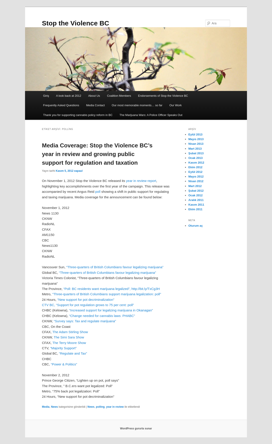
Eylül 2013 (195, 134)
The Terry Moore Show (69, 343)
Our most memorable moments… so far (137, 105)
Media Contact (95, 105)
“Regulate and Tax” (73, 353)
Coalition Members (119, 95)
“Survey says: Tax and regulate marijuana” (85, 321)
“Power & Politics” (63, 364)
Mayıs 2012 (196, 176)
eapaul (78, 170)
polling (100, 406)
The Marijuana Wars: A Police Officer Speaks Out (151, 115)
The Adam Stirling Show (69, 332)
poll (98, 191)
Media (45, 406)
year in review (115, 406)
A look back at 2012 (68, 95)
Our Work (175, 105)
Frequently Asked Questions (61, 105)
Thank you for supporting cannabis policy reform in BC (77, 115)
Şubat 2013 (196, 153)
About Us (94, 95)
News (54, 406)
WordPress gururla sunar (136, 428)
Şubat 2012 (196, 190)
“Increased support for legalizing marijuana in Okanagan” (111, 310)
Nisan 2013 (195, 143)
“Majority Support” (63, 348)
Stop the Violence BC (75, 23)
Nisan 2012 (195, 181)
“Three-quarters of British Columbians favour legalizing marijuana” (115, 267)
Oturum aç (195, 225)
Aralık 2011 (196, 200)
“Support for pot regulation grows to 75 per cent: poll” (95, 305)
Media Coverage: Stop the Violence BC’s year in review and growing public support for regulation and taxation (97, 154)
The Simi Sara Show (69, 337)
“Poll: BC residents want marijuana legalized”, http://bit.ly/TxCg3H (111, 289)
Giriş (46, 95)
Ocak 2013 (195, 158)
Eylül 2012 (195, 172)
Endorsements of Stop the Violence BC (163, 95)
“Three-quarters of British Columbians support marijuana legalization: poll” (106, 294)
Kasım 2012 (196, 162)
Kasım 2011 (196, 204)
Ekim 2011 (195, 209)
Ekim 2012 (195, 167)
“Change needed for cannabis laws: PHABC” (102, 316)
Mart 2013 (195, 148)
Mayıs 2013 (196, 139)
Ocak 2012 (195, 195)
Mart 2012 (195, 186)
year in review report (141, 181)
